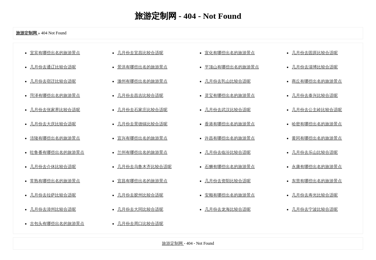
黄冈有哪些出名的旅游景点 (317, 138)
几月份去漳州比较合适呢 (53, 209)
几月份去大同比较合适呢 (140, 209)
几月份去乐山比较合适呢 (315, 152)
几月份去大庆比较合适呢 (53, 123)
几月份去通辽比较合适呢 (53, 67)
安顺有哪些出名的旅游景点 (230, 195)
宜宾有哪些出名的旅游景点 (55, 52)
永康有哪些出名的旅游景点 (317, 166)
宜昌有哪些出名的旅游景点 (142, 180)
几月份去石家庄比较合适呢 (142, 109)
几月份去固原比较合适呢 (315, 52)
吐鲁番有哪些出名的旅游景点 (57, 152)
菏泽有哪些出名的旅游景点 (55, 95)
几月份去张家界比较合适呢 (55, 109)
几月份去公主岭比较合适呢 (317, 109)
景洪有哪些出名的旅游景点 (142, 67)
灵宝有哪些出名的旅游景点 (230, 95)
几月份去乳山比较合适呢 (228, 81)
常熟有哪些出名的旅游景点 (55, 180)
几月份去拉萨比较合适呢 (53, 195)
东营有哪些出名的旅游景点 (317, 180)
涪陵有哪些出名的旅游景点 (55, 138)
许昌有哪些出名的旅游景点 (230, 138)
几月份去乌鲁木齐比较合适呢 (144, 166)
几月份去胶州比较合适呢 (140, 195)
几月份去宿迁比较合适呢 (53, 81)
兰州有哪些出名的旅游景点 (142, 152)
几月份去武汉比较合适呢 (228, 109)
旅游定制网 (173, 243)
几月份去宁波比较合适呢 (315, 209)
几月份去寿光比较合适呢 (315, 195)
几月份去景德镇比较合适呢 (142, 123)
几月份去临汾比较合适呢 (228, 152)
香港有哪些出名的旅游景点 (230, 123)
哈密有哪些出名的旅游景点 (317, 123)
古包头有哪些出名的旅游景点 (57, 223)
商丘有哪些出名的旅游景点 (317, 81)
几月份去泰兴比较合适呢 (315, 95)
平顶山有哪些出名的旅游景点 (232, 67)
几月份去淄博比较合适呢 (315, 67)
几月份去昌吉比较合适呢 (140, 95)
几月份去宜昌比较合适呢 (140, 52)
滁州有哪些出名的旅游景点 (142, 81)
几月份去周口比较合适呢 (140, 223)
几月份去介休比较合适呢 (53, 166)
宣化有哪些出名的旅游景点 (230, 52)
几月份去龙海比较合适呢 (228, 209)
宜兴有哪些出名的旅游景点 (142, 138)
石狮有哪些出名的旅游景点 (230, 166)
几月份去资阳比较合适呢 (228, 180)
